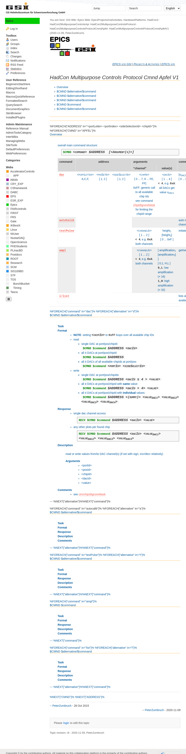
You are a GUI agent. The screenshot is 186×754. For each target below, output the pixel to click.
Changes (14, 56)
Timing (13, 287)
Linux (11, 229)
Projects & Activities (146, 64)
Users (12, 39)
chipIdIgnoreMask (144, 205)
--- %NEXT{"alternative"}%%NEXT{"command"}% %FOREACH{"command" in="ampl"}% (115, 580)
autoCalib (66, 220)
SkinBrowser (14, 113)
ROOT (12, 258)
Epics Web (84, 19)
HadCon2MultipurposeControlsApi (69, 24)
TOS (11, 279)
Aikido (12, 179)
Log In (14, 28)
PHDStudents (16, 246)
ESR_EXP (14, 200)
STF (11, 275)
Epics (9, 20)
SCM (11, 267)
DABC (12, 192)
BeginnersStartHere (18, 84)
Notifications (15, 60)
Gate (11, 221)
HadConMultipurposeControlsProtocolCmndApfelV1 (139, 28)
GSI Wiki (71, 19)
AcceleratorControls (20, 171)
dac (61, 174)
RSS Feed (14, 64)
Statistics (14, 68)
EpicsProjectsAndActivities (106, 19)
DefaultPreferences (18, 149)
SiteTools (11, 145)
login (66, 723)
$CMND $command (69, 104)
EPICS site (168, 64)
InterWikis (12, 136)
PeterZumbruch (74, 32)
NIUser (12, 233)
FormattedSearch (16, 100)
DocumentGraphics (18, 109)
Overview (62, 87)
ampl (62, 250)
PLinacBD (14, 250)
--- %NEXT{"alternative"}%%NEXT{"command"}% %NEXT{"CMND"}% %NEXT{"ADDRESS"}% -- (115, 678)
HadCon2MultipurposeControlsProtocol (113, 24)
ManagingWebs (15, 141)
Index (11, 48)
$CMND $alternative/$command (76, 91)
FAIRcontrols (16, 208)
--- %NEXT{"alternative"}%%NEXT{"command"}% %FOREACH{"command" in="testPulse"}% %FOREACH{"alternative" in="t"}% (115, 533)
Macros (10, 92)
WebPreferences (16, 153)
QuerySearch (14, 104)
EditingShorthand (16, 88)
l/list (64, 296)
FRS (11, 217)
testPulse (66, 230)
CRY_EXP (14, 183)
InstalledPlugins (15, 117)
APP (12, 175)
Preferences (15, 73)
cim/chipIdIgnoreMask (92, 494)
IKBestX (13, 225)
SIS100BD (14, 271)
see (76, 494)
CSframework (16, 188)
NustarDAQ (15, 238)
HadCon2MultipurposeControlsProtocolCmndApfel (79, 28)
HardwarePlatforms (135, 19)
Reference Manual (17, 128)
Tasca (12, 292)
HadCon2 (152, 19)
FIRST (12, 213)
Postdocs (14, 254)
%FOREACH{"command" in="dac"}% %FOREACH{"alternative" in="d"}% (115, 223)
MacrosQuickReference (20, 96)
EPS (11, 196)
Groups (13, 44)
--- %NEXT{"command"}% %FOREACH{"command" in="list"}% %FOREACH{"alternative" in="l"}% (115, 626)
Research (14, 262)
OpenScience (16, 242)
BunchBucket (17, 283)
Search (12, 52)
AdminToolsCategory (18, 132)
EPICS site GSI (121, 64)
